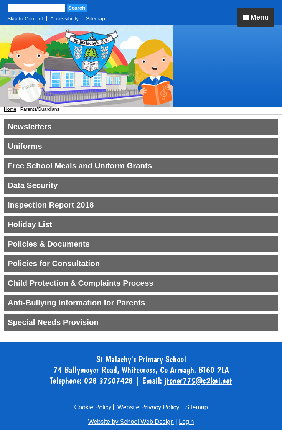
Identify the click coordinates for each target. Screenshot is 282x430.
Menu (256, 17)
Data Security (33, 185)
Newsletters (29, 126)
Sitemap (95, 18)
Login (186, 421)
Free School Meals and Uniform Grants (80, 165)
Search (76, 8)
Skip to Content (25, 18)
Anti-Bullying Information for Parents (76, 302)
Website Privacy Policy (148, 407)
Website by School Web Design (131, 421)
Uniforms (25, 146)
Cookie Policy (92, 407)
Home (10, 109)
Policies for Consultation (54, 263)
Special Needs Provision (53, 322)
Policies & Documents (49, 244)
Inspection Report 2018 (51, 205)
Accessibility (64, 18)
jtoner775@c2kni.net (198, 380)
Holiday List (30, 224)
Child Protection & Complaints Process (80, 283)
